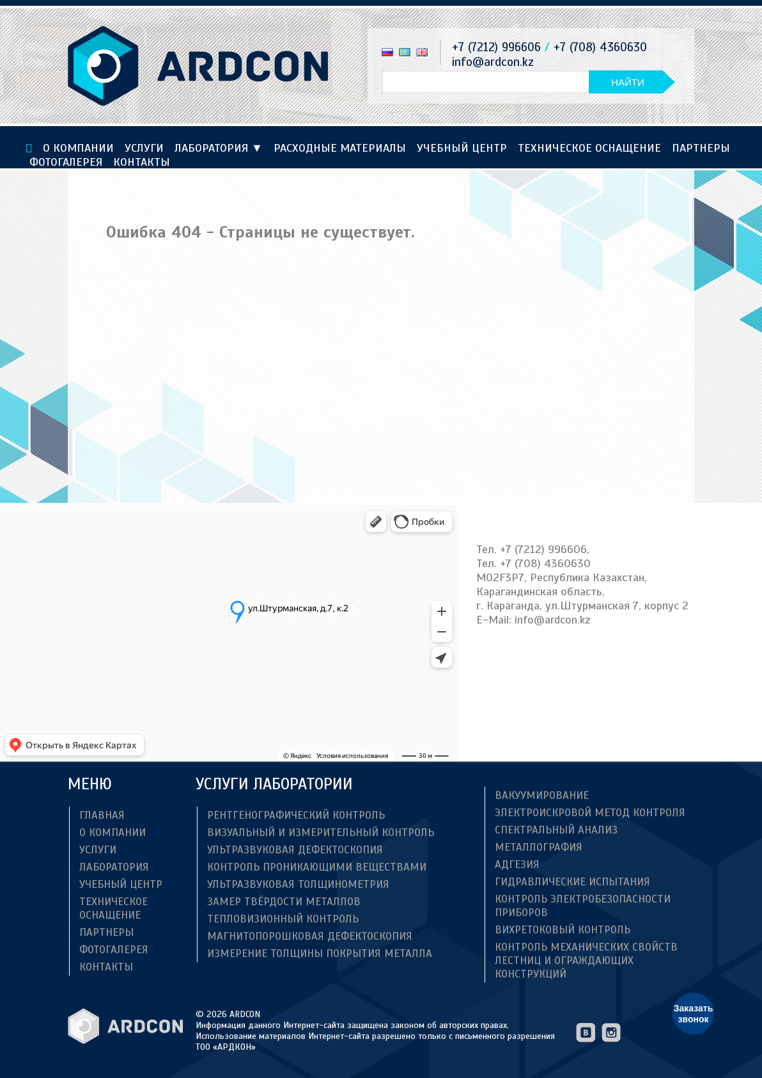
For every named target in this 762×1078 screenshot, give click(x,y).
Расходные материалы (340, 148)
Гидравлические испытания (572, 882)
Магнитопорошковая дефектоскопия (309, 936)
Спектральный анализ (556, 830)
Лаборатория (219, 148)
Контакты (141, 162)
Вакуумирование (542, 795)
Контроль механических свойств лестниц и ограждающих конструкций (586, 960)
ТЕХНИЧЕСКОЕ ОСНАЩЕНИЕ (589, 148)
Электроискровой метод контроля (590, 812)
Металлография (538, 847)
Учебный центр (462, 148)
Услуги (144, 148)
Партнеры (701, 148)
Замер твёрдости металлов (284, 901)
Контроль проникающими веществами (316, 867)
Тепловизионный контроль (283, 919)
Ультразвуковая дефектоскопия (295, 850)
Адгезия (517, 864)
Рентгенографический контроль (296, 815)
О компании (78, 148)
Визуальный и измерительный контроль (320, 832)
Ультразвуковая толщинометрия (298, 884)
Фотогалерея (65, 162)
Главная (102, 815)
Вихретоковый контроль (562, 930)
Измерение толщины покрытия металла (319, 953)
